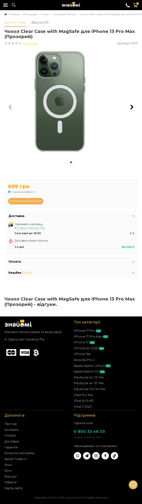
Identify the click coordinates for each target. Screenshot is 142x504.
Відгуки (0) (40, 22)
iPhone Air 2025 (86, 348)
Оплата (10, 435)
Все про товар (15, 22)
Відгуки (10, 476)
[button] (132, 107)
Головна (14, 14)
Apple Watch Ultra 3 (89, 366)
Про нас (10, 424)
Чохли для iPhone (64, 14)
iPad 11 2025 (83, 406)
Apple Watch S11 (86, 371)
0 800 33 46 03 (89, 431)
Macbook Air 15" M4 (89, 383)
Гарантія (11, 447)
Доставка (11, 441)
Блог (8, 470)
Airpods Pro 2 (84, 360)
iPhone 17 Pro (84, 330)
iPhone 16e (82, 354)
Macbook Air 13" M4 (89, 377)
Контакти (11, 430)
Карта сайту (13, 488)
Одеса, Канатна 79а (31, 228)
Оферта (10, 482)
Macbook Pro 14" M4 (89, 389)
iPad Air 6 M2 (84, 401)
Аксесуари (30, 14)
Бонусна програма (19, 453)
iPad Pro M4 (83, 395)
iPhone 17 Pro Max (88, 336)
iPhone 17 (81, 342)
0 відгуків (30, 43)
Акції (8, 464)
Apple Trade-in (15, 459)
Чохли (45, 14)
